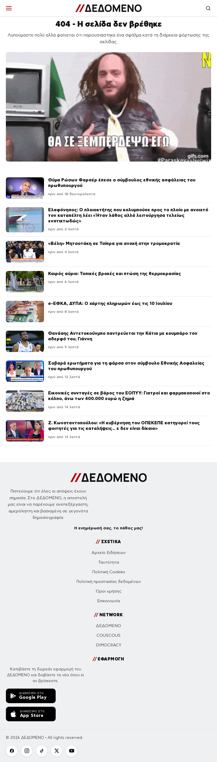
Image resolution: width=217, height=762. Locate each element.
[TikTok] (42, 751)
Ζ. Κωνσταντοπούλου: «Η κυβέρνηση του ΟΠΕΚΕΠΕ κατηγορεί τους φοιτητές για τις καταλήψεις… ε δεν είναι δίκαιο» (124, 425)
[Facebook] (12, 751)
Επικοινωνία (108, 601)
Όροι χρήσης (108, 591)
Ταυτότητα (108, 562)
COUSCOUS (108, 635)
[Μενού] (9, 8)
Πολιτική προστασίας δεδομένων (108, 581)
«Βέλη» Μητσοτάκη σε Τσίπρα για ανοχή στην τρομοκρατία (114, 243)
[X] (56, 751)
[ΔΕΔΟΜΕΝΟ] (108, 8)
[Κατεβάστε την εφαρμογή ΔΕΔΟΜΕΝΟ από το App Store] (31, 714)
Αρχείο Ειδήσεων (108, 552)
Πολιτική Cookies (108, 572)
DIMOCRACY (108, 645)
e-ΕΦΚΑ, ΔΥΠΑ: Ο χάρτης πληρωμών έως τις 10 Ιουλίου (110, 303)
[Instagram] (27, 751)
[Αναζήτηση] (208, 8)
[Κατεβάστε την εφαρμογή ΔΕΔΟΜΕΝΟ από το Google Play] (31, 696)
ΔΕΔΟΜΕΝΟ (108, 626)
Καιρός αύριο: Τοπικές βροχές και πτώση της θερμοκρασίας (114, 273)
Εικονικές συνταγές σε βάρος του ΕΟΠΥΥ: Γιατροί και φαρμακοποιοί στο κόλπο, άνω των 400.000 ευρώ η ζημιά (129, 395)
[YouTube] (71, 751)
